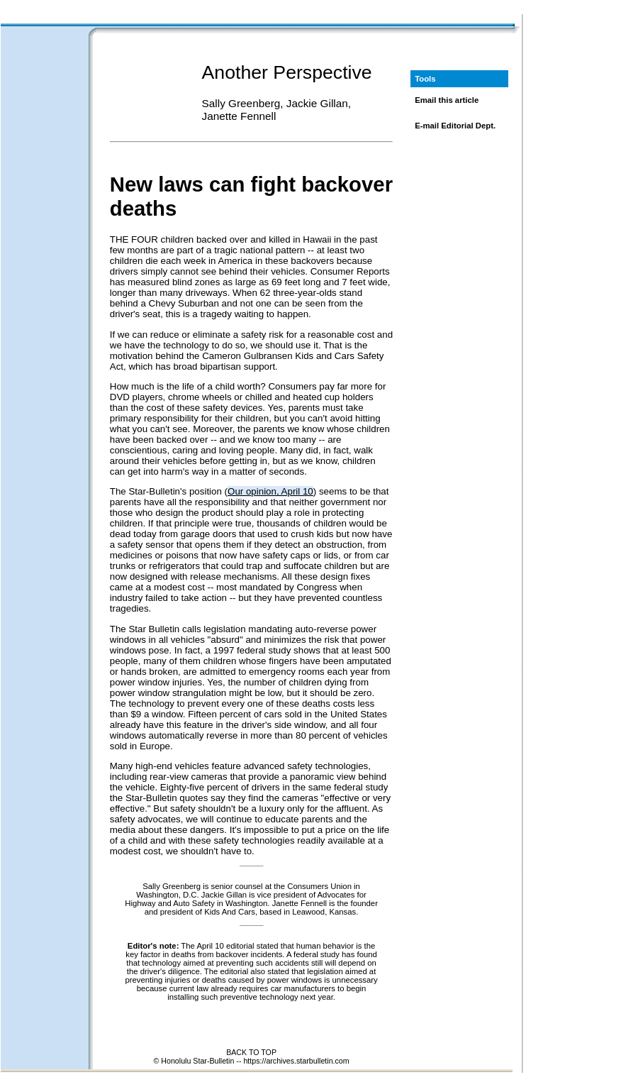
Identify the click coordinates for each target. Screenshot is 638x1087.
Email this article (446, 100)
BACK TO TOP (251, 1052)
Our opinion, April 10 (270, 491)
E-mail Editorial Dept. (455, 125)
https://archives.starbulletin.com (296, 1060)
